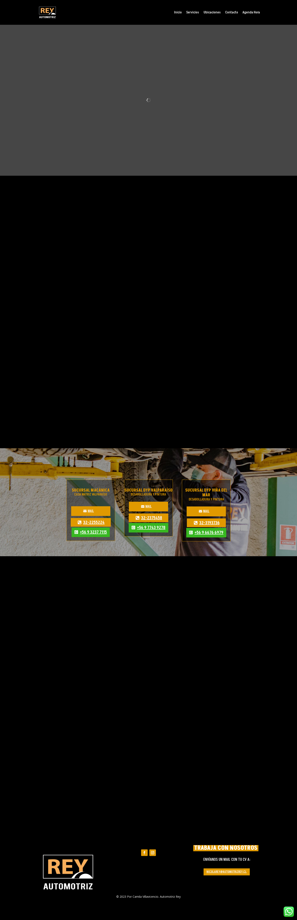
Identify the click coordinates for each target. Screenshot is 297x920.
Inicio (178, 12)
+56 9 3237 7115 (93, 532)
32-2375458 (151, 518)
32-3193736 (209, 523)
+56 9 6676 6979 (208, 533)
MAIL (91, 511)
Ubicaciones (212, 12)
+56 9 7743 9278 (151, 528)
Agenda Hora (251, 12)
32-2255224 (94, 522)
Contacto (231, 12)
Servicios (192, 12)
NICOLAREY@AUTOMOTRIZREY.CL (226, 872)
